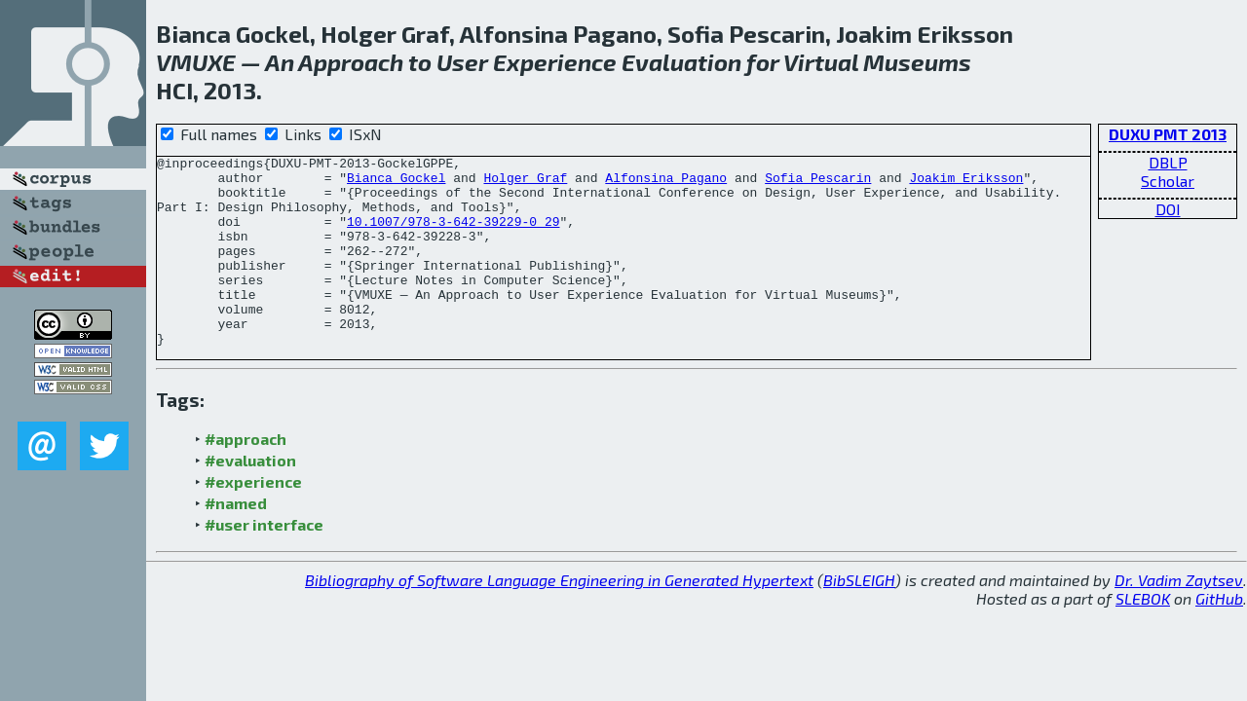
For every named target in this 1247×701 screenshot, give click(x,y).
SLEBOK (1142, 636)
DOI (1168, 209)
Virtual (820, 62)
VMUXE (196, 62)
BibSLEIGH (859, 618)
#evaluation (250, 498)
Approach (350, 62)
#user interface (264, 562)
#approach (245, 476)
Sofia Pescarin (818, 183)
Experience (555, 62)
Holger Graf (525, 183)
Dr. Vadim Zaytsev (1179, 618)
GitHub (1219, 636)
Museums (917, 62)
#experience (253, 519)
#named (236, 541)
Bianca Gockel (396, 183)
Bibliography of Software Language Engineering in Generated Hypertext (559, 618)
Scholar (1167, 180)
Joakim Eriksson (966, 183)
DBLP (1168, 162)
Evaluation (681, 62)
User (462, 62)
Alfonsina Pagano (666, 183)
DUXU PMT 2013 (1168, 134)
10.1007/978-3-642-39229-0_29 (453, 235)
